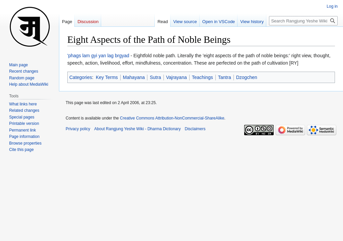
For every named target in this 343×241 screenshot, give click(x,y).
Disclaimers (195, 129)
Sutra (155, 77)
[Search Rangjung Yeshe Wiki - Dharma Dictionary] (303, 20)
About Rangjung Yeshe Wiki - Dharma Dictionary (137, 129)
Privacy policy (78, 129)
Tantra (224, 77)
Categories (80, 77)
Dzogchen (246, 77)
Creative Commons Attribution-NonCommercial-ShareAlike (172, 118)
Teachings (202, 77)
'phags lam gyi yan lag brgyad (98, 55)
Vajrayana (176, 77)
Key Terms (107, 77)
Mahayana (134, 77)
